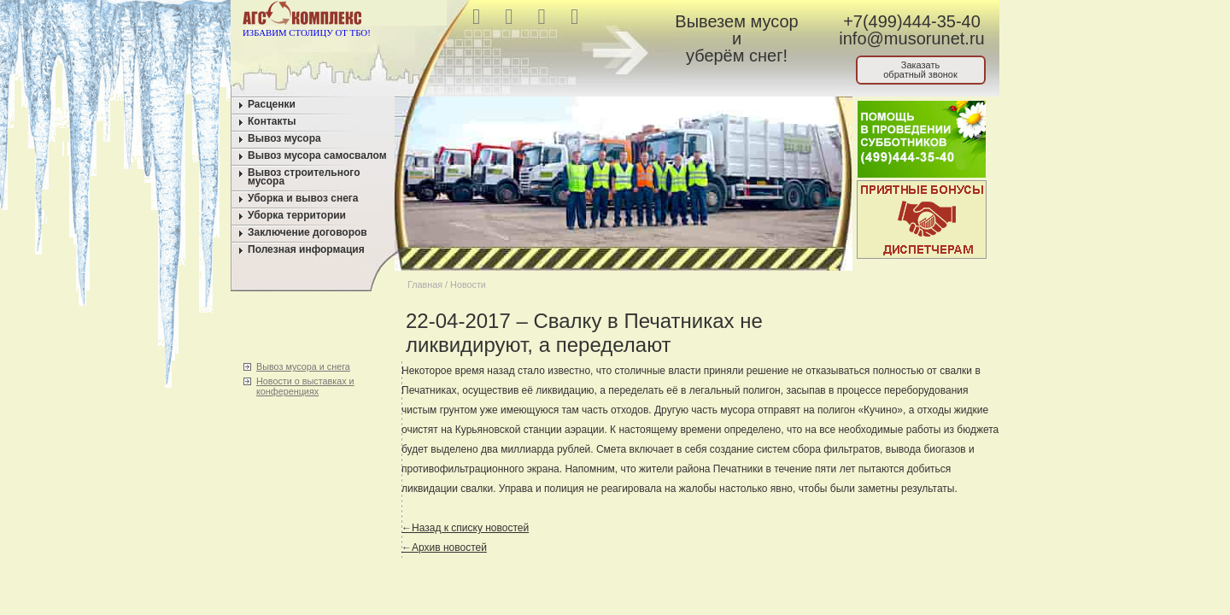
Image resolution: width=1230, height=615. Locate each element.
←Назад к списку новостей (465, 528)
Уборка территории (297, 215)
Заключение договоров (307, 232)
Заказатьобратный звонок (920, 69)
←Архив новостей (444, 548)
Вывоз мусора (284, 138)
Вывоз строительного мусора (304, 176)
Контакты (272, 121)
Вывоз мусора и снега (303, 366)
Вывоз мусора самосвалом (317, 155)
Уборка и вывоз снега (303, 198)
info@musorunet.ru (911, 38)
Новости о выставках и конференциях (305, 386)
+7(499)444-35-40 (912, 21)
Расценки (272, 104)
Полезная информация (306, 249)
